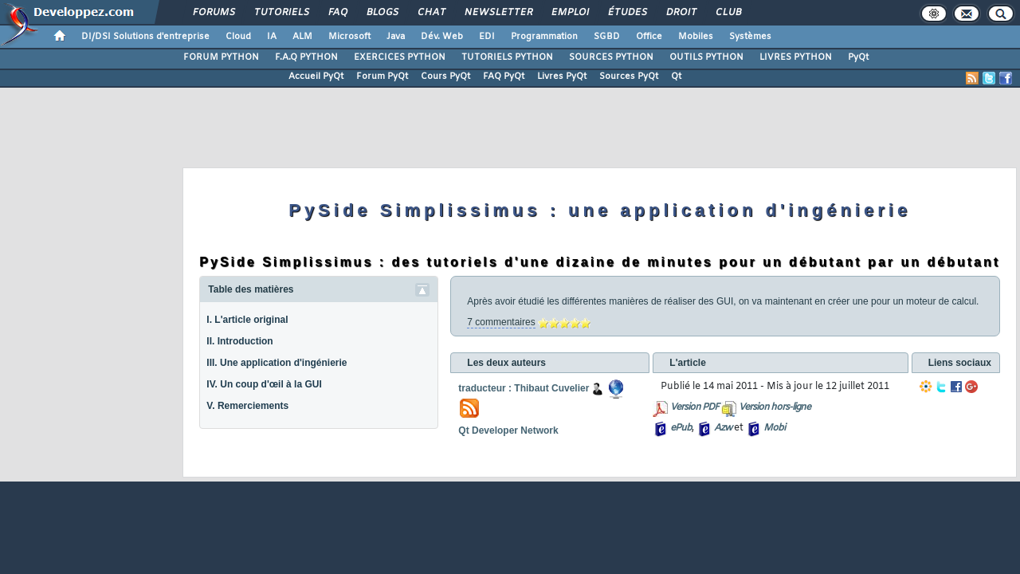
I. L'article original (247, 319)
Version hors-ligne (774, 407)
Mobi (774, 428)
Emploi (569, 12)
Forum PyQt (382, 76)
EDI (487, 36)
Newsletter (497, 12)
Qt (676, 76)
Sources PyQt (628, 76)
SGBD (607, 36)
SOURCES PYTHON (611, 57)
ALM (302, 36)
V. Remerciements (247, 405)
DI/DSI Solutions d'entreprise (145, 36)
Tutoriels (281, 12)
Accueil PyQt (315, 76)
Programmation (544, 36)
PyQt (858, 57)
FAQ (337, 12)
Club (727, 12)
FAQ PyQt (503, 76)
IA (272, 36)
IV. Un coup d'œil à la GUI (263, 384)
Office (649, 36)
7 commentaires (501, 322)
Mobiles (695, 36)
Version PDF (694, 407)
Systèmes (750, 36)
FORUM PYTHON (221, 57)
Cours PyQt (445, 76)
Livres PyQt (561, 76)
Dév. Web (442, 36)
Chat (430, 12)
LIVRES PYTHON (795, 57)
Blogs (381, 12)
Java (395, 36)
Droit (680, 12)
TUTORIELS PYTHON (507, 57)
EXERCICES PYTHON (399, 57)
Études (627, 12)
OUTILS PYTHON (706, 57)
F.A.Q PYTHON (306, 57)
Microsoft (349, 36)
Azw (723, 428)
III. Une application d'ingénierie (276, 362)
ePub (681, 428)
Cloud (238, 36)
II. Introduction (239, 341)
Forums (213, 12)
